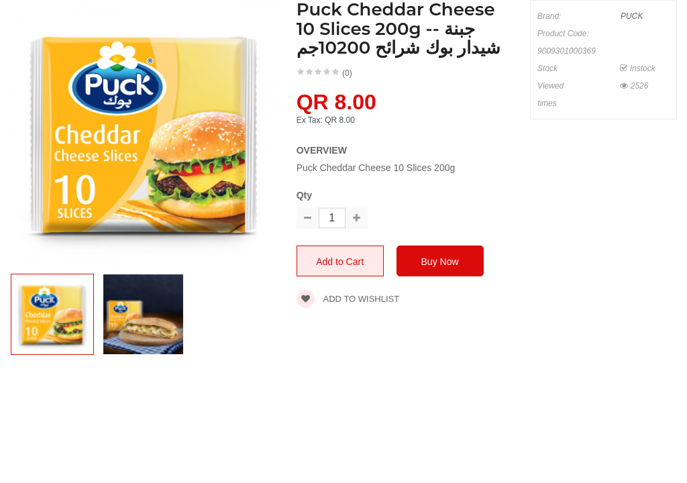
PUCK (632, 16)
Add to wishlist (348, 299)
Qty (304, 195)
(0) (347, 73)
